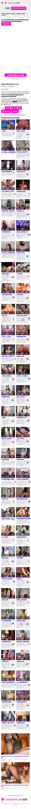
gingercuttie (22, 418)
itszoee (19, 274)
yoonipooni (6, 642)
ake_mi (4, 315)
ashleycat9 (21, 171)
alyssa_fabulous (8, 253)
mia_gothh (21, 397)
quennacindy (21, 702)
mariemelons (21, 336)
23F (27, 174)
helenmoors (21, 191)
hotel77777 (21, 253)
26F (28, 420)
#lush (18, 108)
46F (13, 400)
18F (13, 277)
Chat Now (6, 24)
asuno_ (19, 579)
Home (3, 13)
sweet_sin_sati (8, 723)
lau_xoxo (20, 438)
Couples (12, 13)
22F (27, 441)
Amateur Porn (12, 795)
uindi (4, 418)
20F (27, 298)
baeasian (5, 558)
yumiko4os (21, 723)
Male (23, 13)
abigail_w (20, 661)
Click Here (4, 115)
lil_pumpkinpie (22, 682)
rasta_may (21, 131)
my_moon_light (8, 191)
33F (27, 624)
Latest (4, 15)
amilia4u (5, 499)
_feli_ (4, 131)
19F (27, 339)
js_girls (5, 537)
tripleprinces (7, 171)
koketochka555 (22, 479)
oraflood (20, 459)
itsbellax (5, 661)
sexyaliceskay (7, 579)
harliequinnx (21, 537)
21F (27, 134)
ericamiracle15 (22, 499)
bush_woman (22, 600)
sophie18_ (20, 294)
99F (29, 378)
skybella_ (20, 211)
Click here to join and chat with (15, 75)
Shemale (18, 13)
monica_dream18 (23, 642)
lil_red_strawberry (9, 152)
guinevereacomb (8, 479)
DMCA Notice (25, 803)
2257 (15, 805)
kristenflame (7, 294)
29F (29, 501)
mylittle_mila (22, 315)
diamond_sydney (8, 211)
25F (28, 214)
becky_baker (6, 438)
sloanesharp (6, 621)
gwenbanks (6, 232)
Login (7, 8)
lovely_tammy (22, 376)
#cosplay (6, 111)
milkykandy (6, 519)
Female (8, 13)
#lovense (9, 108)
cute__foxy (6, 336)
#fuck (15, 111)
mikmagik (5, 459)
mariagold (6, 397)
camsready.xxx (16, 803)
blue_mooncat (22, 232)
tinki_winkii (6, 376)
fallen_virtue (22, 152)
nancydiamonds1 (8, 682)
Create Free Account (18, 8)
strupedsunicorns (23, 518)
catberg (20, 558)
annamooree (6, 702)
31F (13, 421)
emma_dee (20, 356)
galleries (14, 115)
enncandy (5, 274)
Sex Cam (20, 795)
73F (13, 442)
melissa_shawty (8, 356)
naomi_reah (21, 621)
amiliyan (5, 600)
